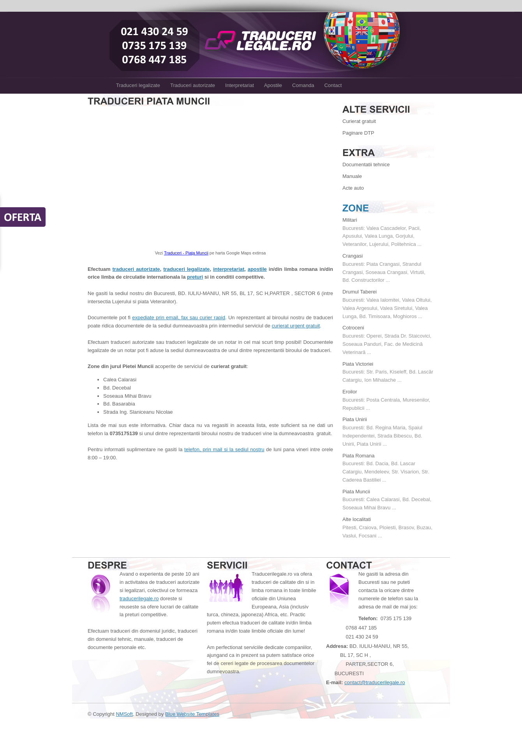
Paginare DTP (358, 133)
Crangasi (352, 256)
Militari (349, 220)
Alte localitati (356, 519)
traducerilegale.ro (139, 598)
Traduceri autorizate (192, 85)
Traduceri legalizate (138, 85)
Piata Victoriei (357, 364)
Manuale (352, 176)
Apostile (273, 85)
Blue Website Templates (192, 714)
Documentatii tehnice (366, 164)
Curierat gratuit (359, 121)
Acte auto (353, 188)
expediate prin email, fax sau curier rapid (178, 317)
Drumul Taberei (359, 292)
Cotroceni (353, 328)
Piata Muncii (356, 491)
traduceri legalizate (186, 269)
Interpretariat (239, 85)
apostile (257, 269)
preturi (195, 277)
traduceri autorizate (136, 269)
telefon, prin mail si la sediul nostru (224, 449)
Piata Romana (358, 456)
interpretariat (228, 269)
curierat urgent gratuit (296, 326)
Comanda (303, 85)
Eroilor (349, 392)
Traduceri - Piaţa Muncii (186, 253)
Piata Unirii (354, 419)
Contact (333, 85)
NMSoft (124, 714)
